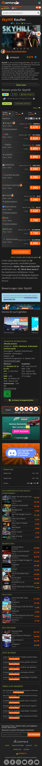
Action (15, 346)
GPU (5, 378)
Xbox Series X (27, 94)
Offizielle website (10, 344)
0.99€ (35, 177)
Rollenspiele (32, 346)
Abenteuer (23, 346)
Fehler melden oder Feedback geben (25, 257)
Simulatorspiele (10, 348)
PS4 (14, 94)
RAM (5, 376)
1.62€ (35, 211)
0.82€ (35, 138)
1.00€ (35, 187)
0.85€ (35, 148)
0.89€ (35, 157)
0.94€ (35, 169)
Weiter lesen (21, 85)
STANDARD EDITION (22, 103)
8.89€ (35, 243)
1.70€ (35, 220)
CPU (5, 371)
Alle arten (7, 103)
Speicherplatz (9, 383)
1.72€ (35, 233)
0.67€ (35, 127)
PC (5, 94)
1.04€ (35, 199)
